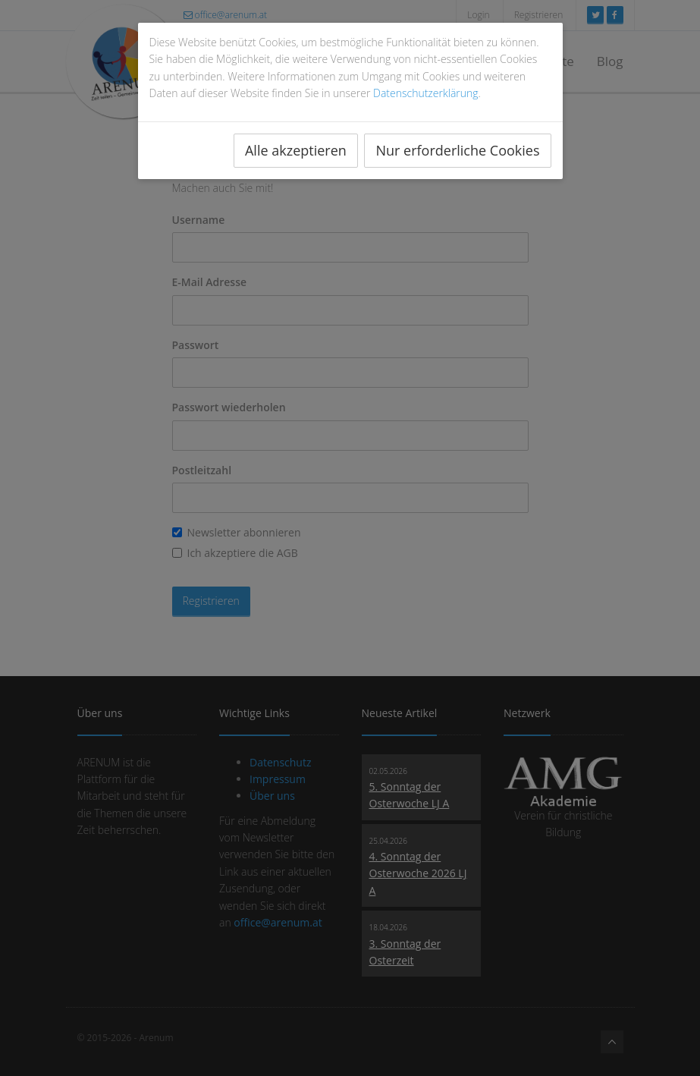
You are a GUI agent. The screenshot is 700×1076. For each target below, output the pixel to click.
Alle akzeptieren (296, 150)
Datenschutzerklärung (426, 93)
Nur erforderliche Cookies (457, 150)
